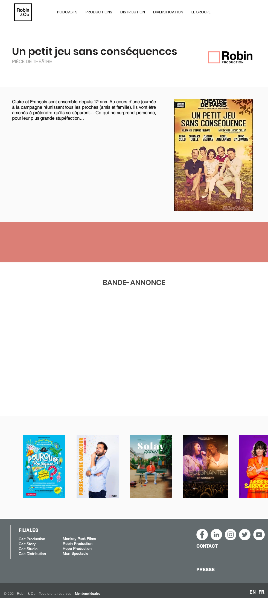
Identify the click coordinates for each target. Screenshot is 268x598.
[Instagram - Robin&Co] (230, 534)
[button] (98, 12)
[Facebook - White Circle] (202, 534)
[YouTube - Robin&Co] (259, 534)
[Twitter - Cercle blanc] (244, 534)
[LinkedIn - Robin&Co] (216, 534)
